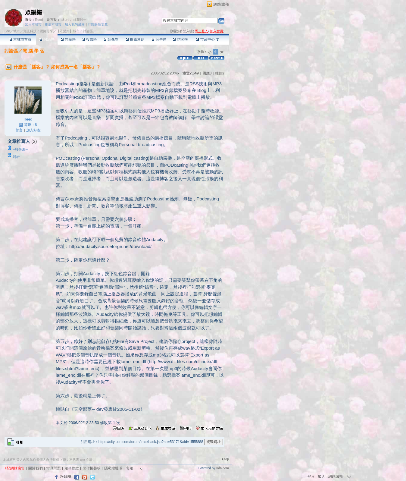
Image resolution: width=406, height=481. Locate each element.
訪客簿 (180, 39)
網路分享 (46, 31)
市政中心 (207, 39)
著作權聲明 (92, 468)
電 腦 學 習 (34, 50)
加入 (321, 476)
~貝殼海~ (20, 149)
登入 (311, 476)
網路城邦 (221, 4)
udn (7, 31)
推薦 (219, 73)
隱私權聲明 (113, 468)
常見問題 (53, 468)
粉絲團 (65, 476)
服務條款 (71, 468)
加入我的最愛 (75, 24)
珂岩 (16, 157)
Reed (39, 19)
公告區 (158, 39)
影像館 (111, 39)
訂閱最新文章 (98, 24)
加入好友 (33, 130)
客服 (129, 468)
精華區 (68, 39)
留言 (19, 130)
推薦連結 (135, 39)
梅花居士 (79, 19)
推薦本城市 (53, 24)
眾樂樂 (33, 12)
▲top (225, 459)
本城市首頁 (20, 39)
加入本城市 (33, 24)
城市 (16, 31)
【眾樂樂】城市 (68, 31)
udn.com (222, 468)
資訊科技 (29, 31)
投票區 (89, 39)
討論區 (46, 39)
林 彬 (65, 19)
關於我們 (35, 468)
